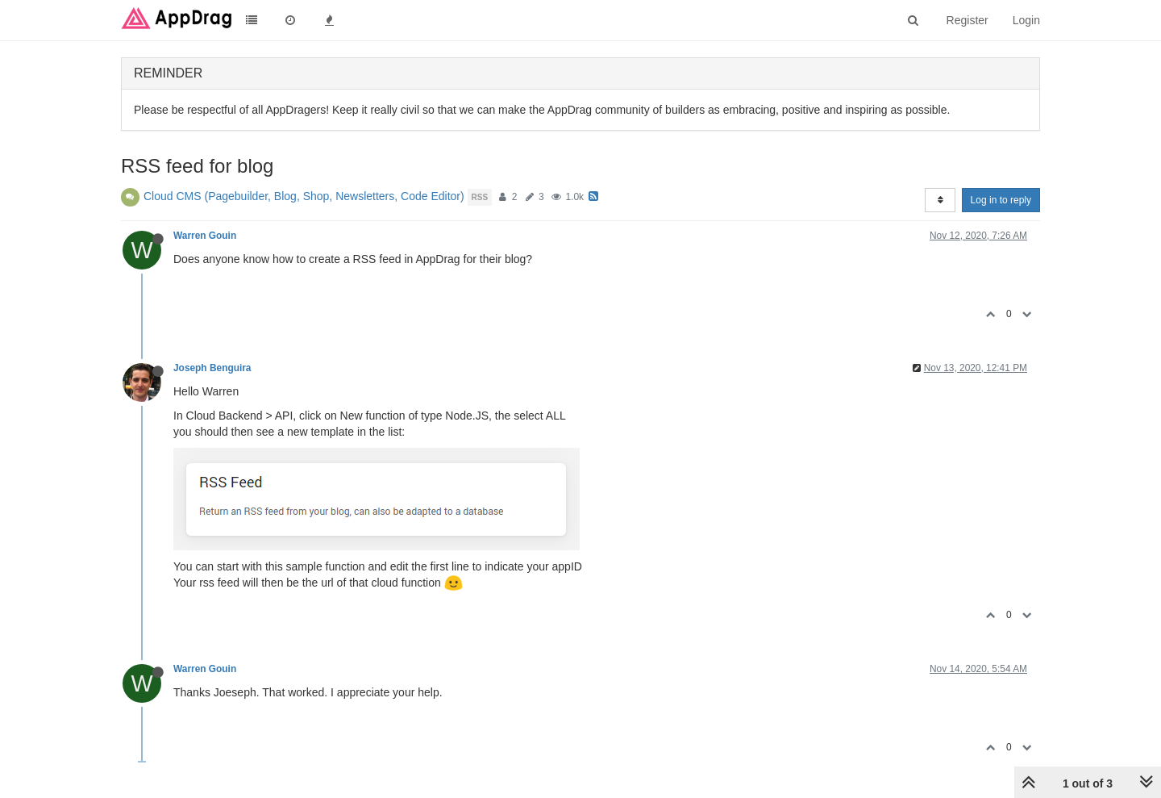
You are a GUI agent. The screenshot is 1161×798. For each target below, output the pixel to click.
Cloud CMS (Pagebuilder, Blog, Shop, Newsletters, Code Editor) (304, 196)
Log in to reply (1001, 200)
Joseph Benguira (212, 368)
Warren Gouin (204, 235)
